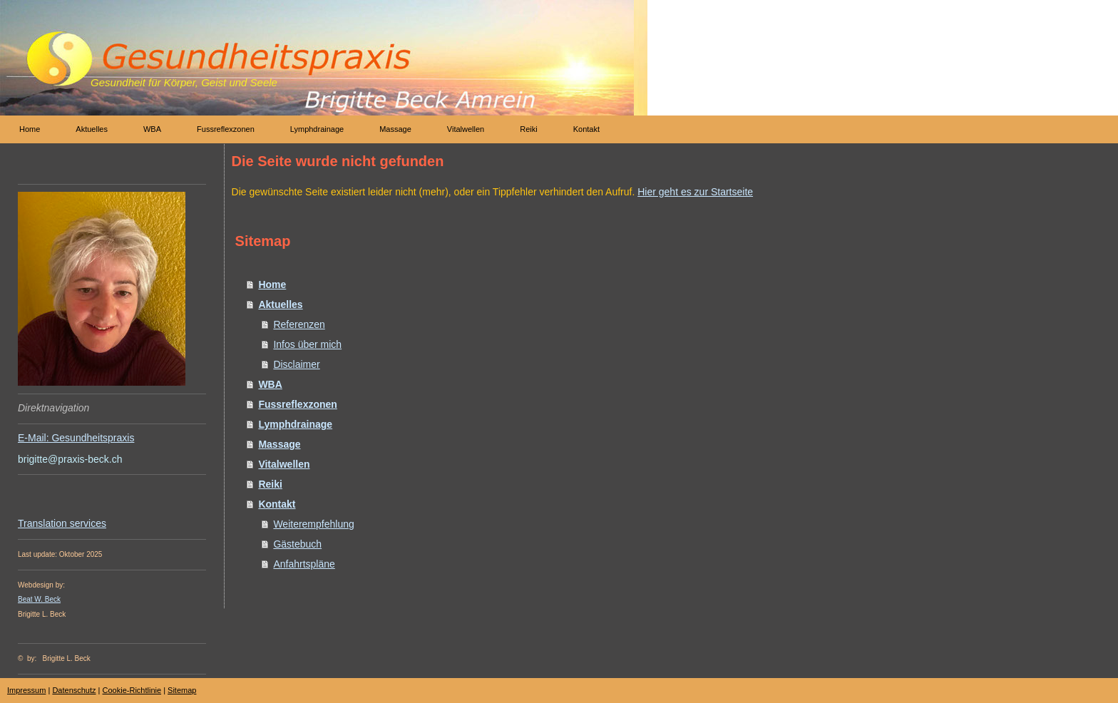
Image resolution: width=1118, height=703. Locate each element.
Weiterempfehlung (313, 524)
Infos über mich (307, 344)
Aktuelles (280, 304)
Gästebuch (297, 544)
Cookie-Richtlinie (132, 690)
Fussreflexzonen (297, 404)
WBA (270, 384)
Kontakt (276, 504)
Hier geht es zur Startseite (695, 191)
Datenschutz (74, 690)
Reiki (270, 484)
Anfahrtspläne (303, 564)
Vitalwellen (283, 464)
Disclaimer (296, 364)
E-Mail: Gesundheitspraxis (76, 437)
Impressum (26, 690)
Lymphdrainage (295, 424)
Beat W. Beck (39, 599)
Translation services (62, 523)
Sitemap (182, 690)
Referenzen (298, 324)
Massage (279, 444)
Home (272, 284)
